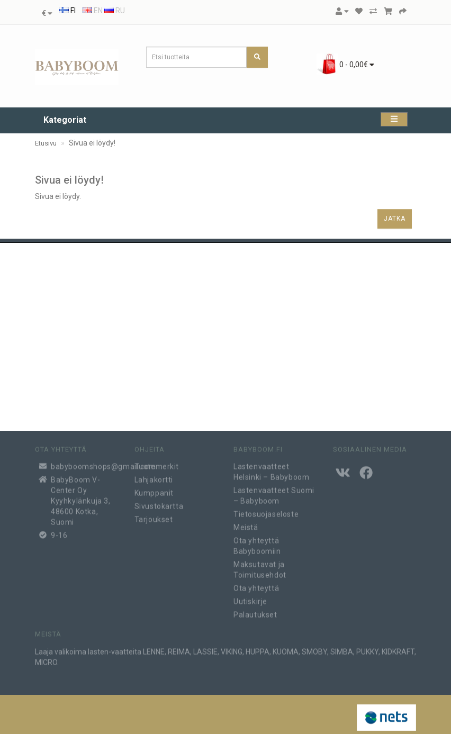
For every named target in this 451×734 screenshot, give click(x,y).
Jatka (394, 218)
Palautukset (255, 611)
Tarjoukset (153, 516)
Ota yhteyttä (256, 585)
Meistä (245, 524)
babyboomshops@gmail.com (85, 463)
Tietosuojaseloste (266, 510)
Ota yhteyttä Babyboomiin (257, 542)
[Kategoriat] (394, 119)
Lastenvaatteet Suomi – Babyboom (273, 492)
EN (93, 10)
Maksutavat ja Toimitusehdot (259, 566)
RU (114, 10)
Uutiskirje (250, 598)
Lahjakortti (154, 476)
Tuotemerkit (156, 463)
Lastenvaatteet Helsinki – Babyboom (271, 468)
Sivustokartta (159, 503)
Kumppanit (154, 489)
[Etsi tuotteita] (257, 57)
